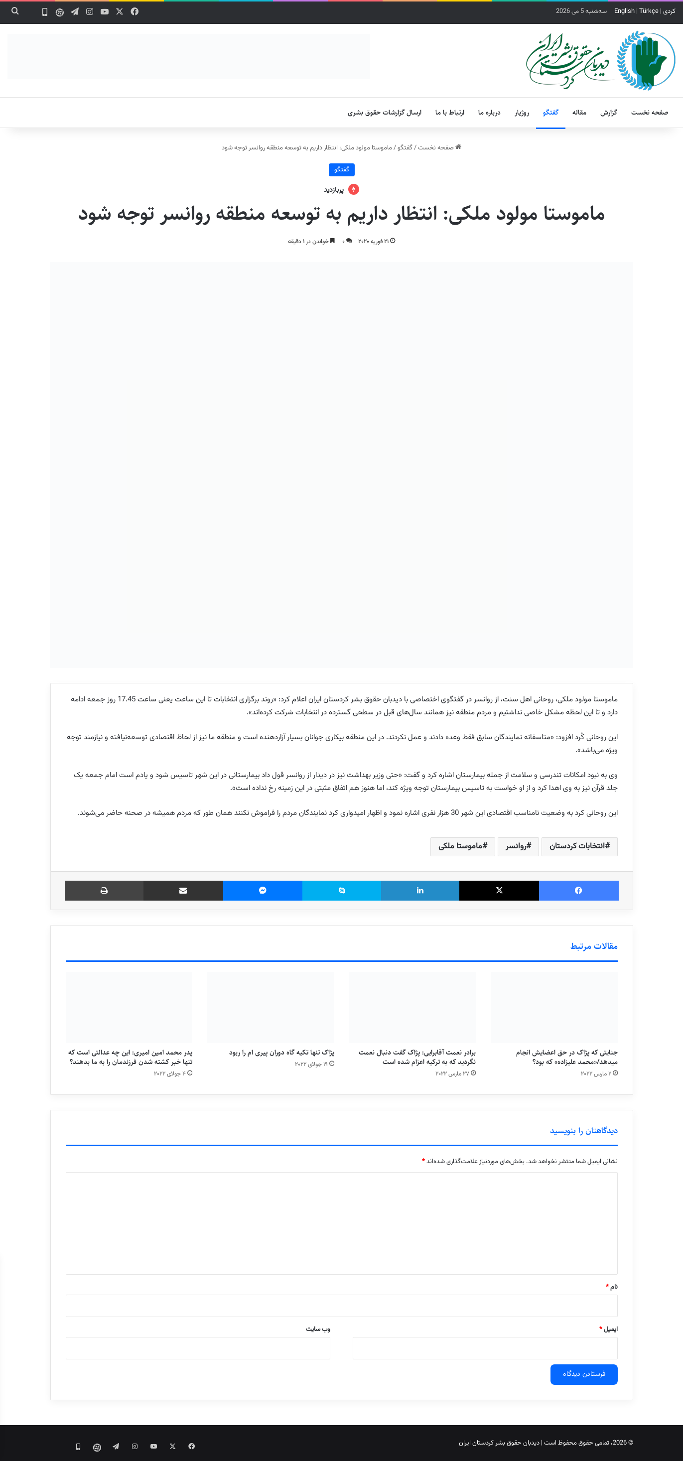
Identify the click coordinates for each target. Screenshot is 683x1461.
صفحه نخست (650, 112)
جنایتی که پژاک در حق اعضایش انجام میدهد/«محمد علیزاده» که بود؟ (567, 1057)
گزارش (608, 112)
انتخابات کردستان (577, 846)
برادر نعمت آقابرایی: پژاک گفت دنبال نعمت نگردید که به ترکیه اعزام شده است (417, 1057)
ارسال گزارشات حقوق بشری (384, 112)
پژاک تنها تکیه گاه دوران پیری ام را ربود (281, 1052)
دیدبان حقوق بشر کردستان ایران (499, 1443)
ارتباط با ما (449, 112)
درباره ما (489, 112)
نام (612, 1287)
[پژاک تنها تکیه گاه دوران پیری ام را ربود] (270, 1008)
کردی (669, 11)
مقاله (579, 112)
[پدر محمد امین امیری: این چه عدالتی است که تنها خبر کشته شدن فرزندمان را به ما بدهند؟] (129, 1008)
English (624, 11)
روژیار (522, 112)
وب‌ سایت (318, 1329)
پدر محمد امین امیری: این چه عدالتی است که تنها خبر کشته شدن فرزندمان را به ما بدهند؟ (130, 1057)
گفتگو (550, 112)
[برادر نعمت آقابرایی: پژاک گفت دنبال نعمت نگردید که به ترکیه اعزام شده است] (412, 1008)
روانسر (516, 846)
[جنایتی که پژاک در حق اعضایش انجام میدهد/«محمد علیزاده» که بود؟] (554, 1008)
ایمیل (608, 1329)
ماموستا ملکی (460, 846)
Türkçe (649, 11)
